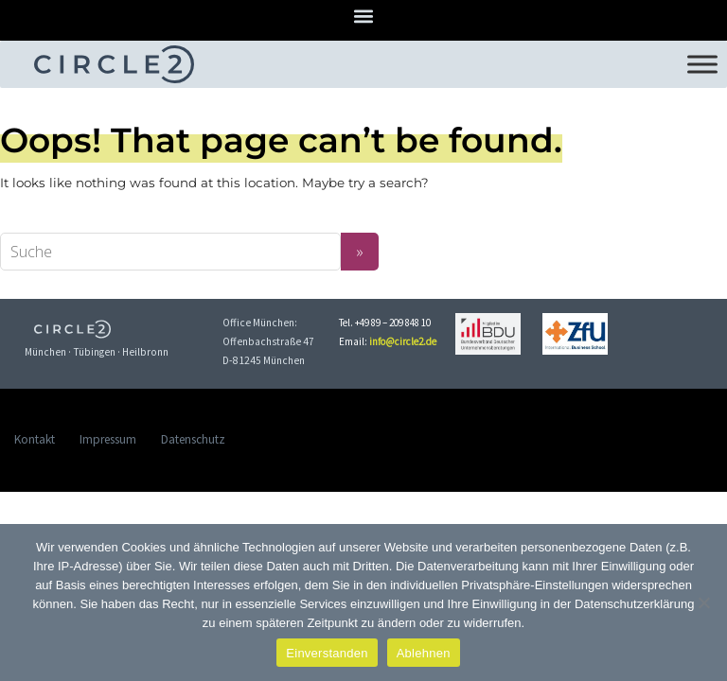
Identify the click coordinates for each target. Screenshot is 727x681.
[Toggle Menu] (702, 64)
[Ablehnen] (703, 602)
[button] (364, 15)
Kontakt (34, 439)
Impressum (108, 439)
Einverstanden (326, 653)
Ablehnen (424, 653)
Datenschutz (193, 439)
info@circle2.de (402, 341)
